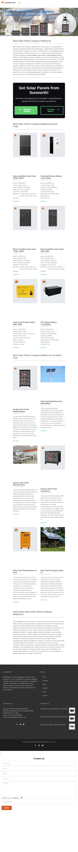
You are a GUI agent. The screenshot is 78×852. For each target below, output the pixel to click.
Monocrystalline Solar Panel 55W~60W (52, 250)
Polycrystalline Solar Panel (37, 55)
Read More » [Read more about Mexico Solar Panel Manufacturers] (16, 514)
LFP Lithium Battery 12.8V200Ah (49, 323)
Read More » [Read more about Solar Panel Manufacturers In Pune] (16, 602)
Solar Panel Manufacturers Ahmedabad (51, 402)
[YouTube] (23, 724)
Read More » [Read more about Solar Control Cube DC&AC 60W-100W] (16, 347)
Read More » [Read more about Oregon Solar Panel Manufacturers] (16, 441)
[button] (2, 23)
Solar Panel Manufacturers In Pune (25, 571)
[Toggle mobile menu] (19, 3)
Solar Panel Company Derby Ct (52, 571)
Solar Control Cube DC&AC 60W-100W (24, 323)
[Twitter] (20, 724)
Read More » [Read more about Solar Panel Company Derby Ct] (44, 600)
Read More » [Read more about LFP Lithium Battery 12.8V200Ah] (44, 347)
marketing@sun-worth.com (17, 717)
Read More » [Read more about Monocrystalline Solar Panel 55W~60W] (44, 274)
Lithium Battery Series (53, 55)
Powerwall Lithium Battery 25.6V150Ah (51, 177)
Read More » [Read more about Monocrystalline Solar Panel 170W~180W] (16, 274)
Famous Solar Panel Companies (49, 490)
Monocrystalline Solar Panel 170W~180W (24, 250)
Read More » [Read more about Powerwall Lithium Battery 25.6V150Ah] (44, 201)
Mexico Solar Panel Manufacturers (21, 484)
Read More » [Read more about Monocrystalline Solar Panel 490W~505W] (16, 201)
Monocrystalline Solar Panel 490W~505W (24, 177)
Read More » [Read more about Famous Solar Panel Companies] (44, 522)
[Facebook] (17, 724)
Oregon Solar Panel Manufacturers (21, 410)
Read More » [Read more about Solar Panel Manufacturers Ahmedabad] (44, 431)
